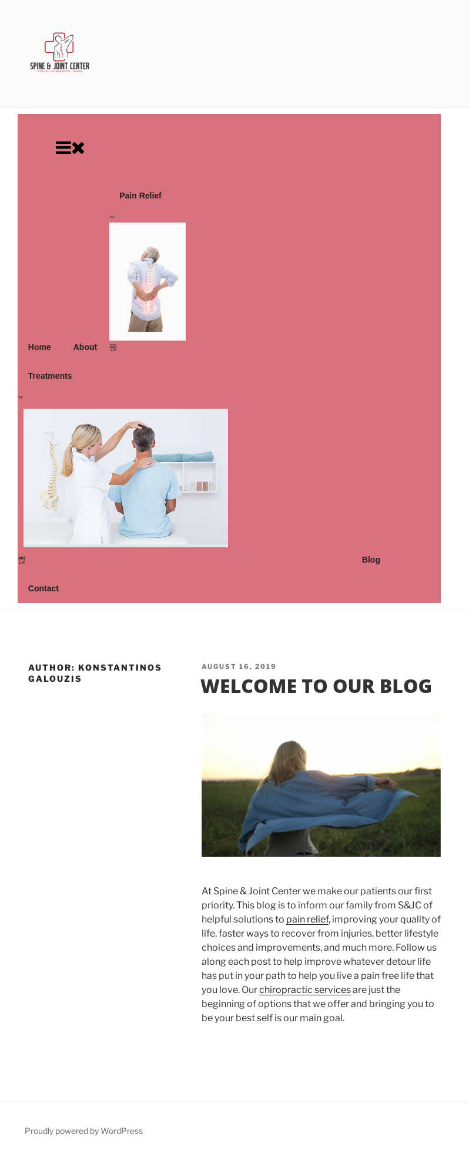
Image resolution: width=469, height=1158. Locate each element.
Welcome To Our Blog (316, 685)
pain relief (307, 919)
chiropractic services (305, 989)
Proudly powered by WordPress (84, 1131)
